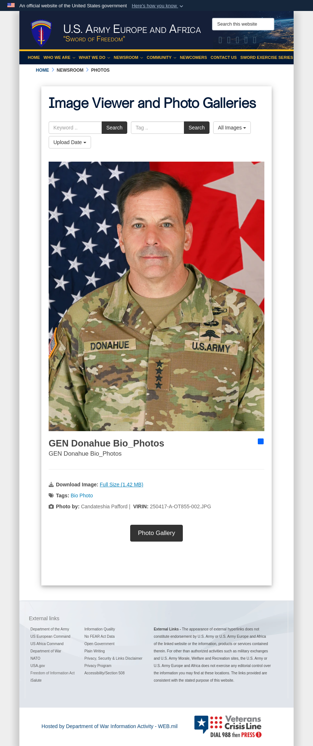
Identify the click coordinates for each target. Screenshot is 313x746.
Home (34, 57)
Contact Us (224, 57)
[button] (158, 6)
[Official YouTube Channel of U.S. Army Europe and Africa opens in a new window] (246, 41)
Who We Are (59, 57)
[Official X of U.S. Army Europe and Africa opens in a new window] (220, 41)
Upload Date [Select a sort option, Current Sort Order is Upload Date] (69, 142)
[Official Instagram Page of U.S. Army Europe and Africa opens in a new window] (238, 41)
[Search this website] (243, 24)
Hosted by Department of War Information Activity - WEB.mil (110, 726)
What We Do (94, 57)
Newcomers (193, 57)
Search (114, 128)
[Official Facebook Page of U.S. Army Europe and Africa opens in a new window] (229, 41)
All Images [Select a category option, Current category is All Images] (232, 128)
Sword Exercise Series (266, 57)
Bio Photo (82, 495)
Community (161, 57)
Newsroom (128, 57)
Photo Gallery (156, 533)
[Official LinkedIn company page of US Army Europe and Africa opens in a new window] (255, 41)
